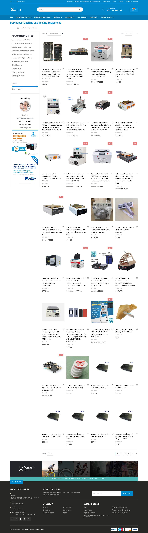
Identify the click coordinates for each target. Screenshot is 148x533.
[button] (63, 69)
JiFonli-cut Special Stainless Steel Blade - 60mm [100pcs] (124, 155)
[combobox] (60, 9)
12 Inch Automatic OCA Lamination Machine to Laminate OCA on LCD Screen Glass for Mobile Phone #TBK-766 (74, 74)
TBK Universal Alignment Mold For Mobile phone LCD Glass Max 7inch (51, 238)
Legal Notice (88, 336)
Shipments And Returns (119, 334)
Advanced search (48, 339)
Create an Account (132, 1)
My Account (67, 334)
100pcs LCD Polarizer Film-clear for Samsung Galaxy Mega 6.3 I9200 (124, 262)
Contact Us (106, 1)
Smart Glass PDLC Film (119, 339)
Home (18, 27)
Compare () (20, 1)
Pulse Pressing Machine (20, 61)
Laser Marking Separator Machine (23, 58)
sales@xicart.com (25, 124)
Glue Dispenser (17, 65)
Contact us (46, 336)
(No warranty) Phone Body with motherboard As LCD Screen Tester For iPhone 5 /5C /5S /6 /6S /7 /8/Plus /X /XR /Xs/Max (51, 74)
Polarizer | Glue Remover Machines (23, 51)
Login (65, 339)
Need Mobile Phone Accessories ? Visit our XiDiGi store (96, 342)
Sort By (44, 33)
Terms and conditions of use (121, 336)
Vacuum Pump (17, 68)
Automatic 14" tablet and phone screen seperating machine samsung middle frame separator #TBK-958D (124, 129)
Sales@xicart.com (17, 335)
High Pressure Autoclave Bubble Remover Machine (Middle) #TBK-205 (100, 155)
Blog (114, 1)
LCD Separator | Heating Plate (21, 47)
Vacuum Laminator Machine (21, 40)
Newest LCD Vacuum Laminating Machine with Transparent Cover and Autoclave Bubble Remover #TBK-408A (51, 210)
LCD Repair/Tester (18, 72)
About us (46, 334)
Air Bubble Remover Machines (22, 54)
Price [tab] (14, 83)
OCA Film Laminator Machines (22, 43)
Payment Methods (89, 339)
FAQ (85, 334)
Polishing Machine (18, 76)
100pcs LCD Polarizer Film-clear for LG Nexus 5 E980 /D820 (76, 262)
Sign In (121, 1)
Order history (67, 336)
